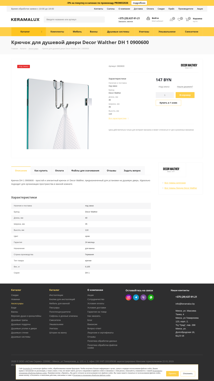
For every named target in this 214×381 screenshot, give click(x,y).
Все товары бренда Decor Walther (181, 188)
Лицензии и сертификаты (100, 332)
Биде (13, 307)
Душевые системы (20, 336)
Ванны (14, 311)
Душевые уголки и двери (24, 328)
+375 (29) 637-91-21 (129, 18)
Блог (89, 320)
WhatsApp (151, 297)
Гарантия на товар (96, 311)
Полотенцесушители (60, 311)
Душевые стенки (19, 332)
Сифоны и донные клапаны (63, 316)
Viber (143, 297)
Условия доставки (96, 307)
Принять (172, 373)
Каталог (16, 290)
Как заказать (93, 316)
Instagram (129, 297)
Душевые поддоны (21, 324)
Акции (90, 295)
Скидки (14, 295)
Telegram (136, 297)
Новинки (15, 299)
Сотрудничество (95, 299)
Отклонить (188, 373)
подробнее (139, 2)
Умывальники (56, 324)
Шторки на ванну (58, 332)
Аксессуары (17, 303)
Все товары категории (175, 183)
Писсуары (54, 307)
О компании (95, 290)
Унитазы (53, 328)
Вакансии (92, 324)
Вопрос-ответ (94, 328)
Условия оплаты (95, 303)
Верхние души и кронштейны (26, 316)
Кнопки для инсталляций (62, 299)
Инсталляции (56, 295)
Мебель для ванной (59, 303)
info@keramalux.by (185, 304)
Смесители (55, 320)
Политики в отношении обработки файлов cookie (91, 375)
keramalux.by (28, 368)
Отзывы (91, 336)
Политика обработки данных (102, 341)
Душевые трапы (19, 320)
